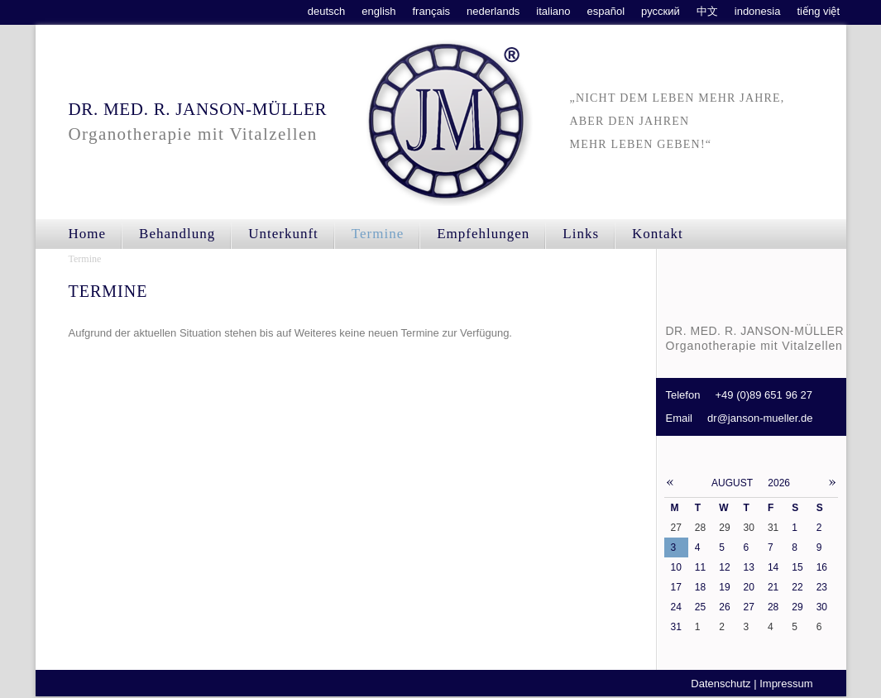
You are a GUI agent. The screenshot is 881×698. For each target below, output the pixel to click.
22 (797, 587)
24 (676, 607)
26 (724, 607)
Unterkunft (283, 233)
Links (581, 233)
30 (821, 607)
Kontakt (657, 233)
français (432, 11)
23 (821, 587)
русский (660, 11)
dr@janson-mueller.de (759, 418)
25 (700, 607)
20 (749, 587)
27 (749, 607)
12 (724, 567)
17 (676, 587)
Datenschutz (720, 683)
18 (700, 587)
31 (676, 627)
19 (724, 587)
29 (797, 607)
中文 (707, 11)
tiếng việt (818, 11)
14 (773, 567)
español (606, 11)
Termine (85, 259)
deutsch (327, 11)
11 (700, 567)
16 (821, 567)
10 (676, 567)
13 (749, 567)
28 (773, 607)
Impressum (785, 683)
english (378, 11)
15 (797, 567)
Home (88, 233)
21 (773, 587)
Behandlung (177, 233)
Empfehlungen (483, 233)
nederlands (493, 11)
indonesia (758, 11)
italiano (553, 11)
